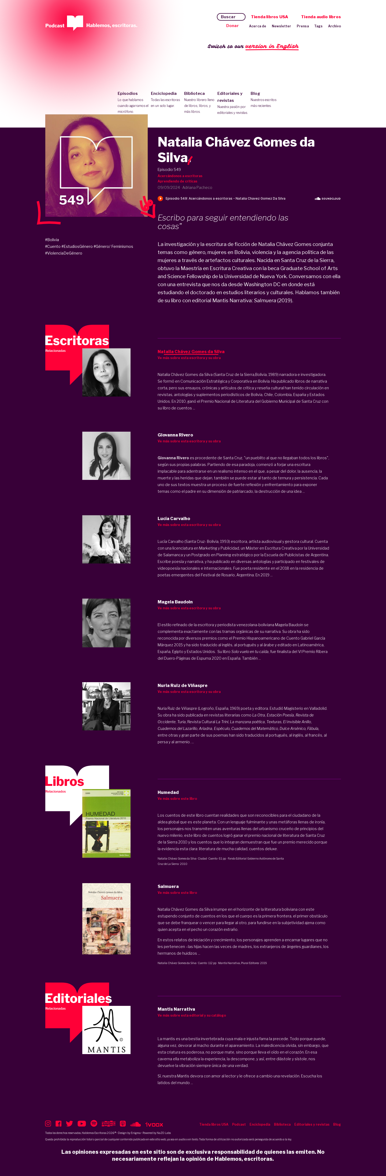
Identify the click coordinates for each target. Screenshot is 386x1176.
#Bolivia (52, 239)
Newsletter (281, 26)
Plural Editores (250, 963)
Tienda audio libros (321, 16)
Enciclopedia (166, 100)
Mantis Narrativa (229, 963)
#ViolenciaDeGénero (63, 253)
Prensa (303, 26)
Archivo (334, 26)
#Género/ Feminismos (113, 246)
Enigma (136, 1132)
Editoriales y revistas (232, 103)
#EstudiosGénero (77, 246)
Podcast (239, 1124)
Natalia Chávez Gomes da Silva (177, 858)
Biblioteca (199, 103)
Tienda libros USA (269, 16)
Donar (232, 25)
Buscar (228, 16)
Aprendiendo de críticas (177, 181)
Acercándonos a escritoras (180, 176)
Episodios (133, 103)
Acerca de (257, 26)
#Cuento (53, 246)
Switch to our (253, 46)
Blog (266, 100)
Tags (318, 26)
